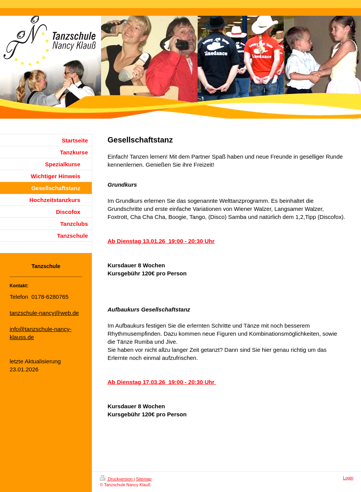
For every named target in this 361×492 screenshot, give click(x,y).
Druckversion (117, 479)
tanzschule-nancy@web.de (44, 313)
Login (348, 477)
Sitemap (143, 479)
